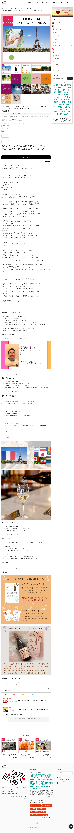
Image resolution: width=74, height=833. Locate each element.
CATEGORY (29, 2)
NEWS (42, 2)
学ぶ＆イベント (59, 42)
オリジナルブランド (60, 26)
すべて (6, 694)
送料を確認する (15, 119)
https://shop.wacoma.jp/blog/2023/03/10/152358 (14, 568)
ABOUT (36, 2)
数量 (2, 139)
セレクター (58, 45)
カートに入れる (26, 157)
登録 (70, 78)
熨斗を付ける (4, 129)
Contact (48, 2)
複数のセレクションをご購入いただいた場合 (12, 123)
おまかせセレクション (61, 23)
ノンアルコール (59, 36)
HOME (22, 2)
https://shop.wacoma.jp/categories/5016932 (12, 684)
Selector (55, 2)
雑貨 (56, 39)
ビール (57, 32)
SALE (56, 49)
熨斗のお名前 (4, 134)
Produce (61, 2)
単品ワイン (58, 29)
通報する (48, 688)
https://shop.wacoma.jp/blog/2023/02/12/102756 (14, 374)
